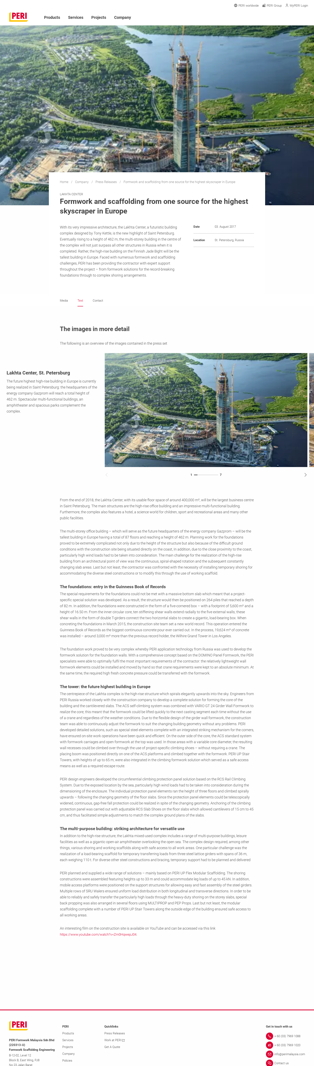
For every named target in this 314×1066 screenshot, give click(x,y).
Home (64, 182)
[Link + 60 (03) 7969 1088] (285, 1036)
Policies (67, 1061)
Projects (95, 17)
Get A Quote (112, 1047)
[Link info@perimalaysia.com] (285, 1054)
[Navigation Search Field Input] (284, 17)
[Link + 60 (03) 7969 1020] (285, 1045)
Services (74, 17)
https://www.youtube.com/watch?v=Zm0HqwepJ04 (101, 934)
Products (51, 17)
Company (82, 182)
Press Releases (107, 182)
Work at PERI (114, 1040)
